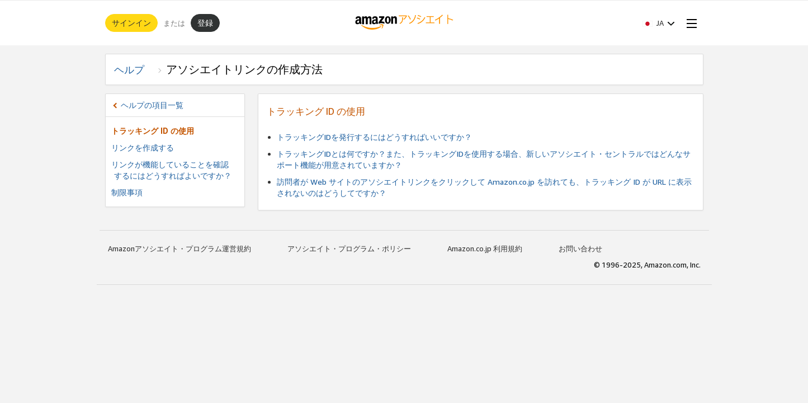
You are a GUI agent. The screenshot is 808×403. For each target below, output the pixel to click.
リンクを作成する (142, 147)
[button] (658, 23)
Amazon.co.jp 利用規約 (484, 248)
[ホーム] (404, 23)
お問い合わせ (580, 248)
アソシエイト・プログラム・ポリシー (349, 248)
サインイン (131, 22)
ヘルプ (134, 69)
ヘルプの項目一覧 (152, 105)
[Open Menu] (689, 23)
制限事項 (127, 192)
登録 (205, 22)
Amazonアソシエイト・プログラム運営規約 (179, 248)
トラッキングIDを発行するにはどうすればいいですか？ (374, 137)
